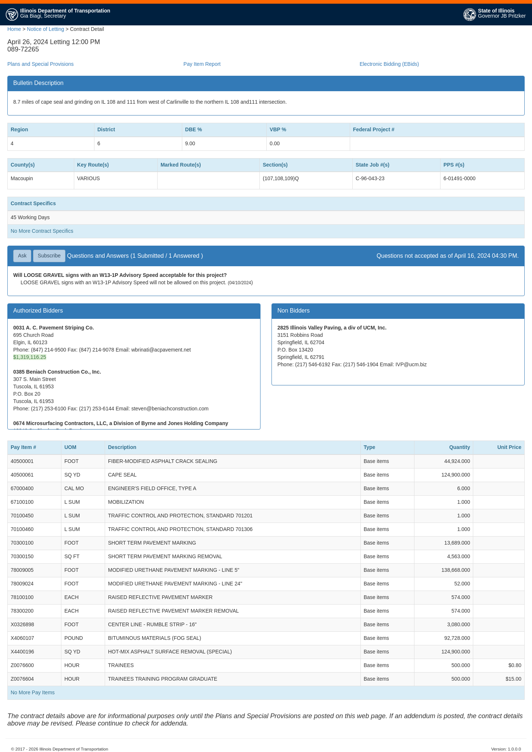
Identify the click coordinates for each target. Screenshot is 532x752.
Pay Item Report (201, 64)
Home (14, 29)
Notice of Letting (45, 29)
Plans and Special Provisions (40, 64)
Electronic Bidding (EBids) (389, 64)
